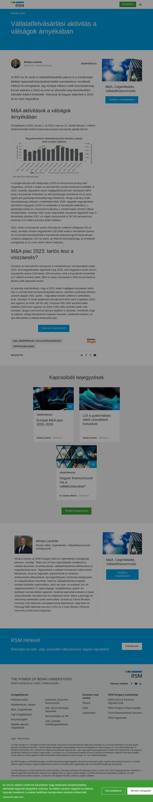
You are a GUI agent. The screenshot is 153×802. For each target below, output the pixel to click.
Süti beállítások (113, 790)
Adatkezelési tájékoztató (13, 797)
